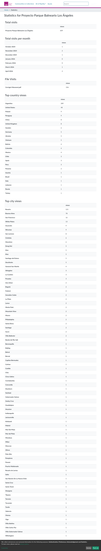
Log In (93, 4)
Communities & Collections (24, 4)
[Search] (76, 4)
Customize (4, 548)
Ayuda (50, 4)
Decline (88, 548)
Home (6, 10)
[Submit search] (87, 4)
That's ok (95, 548)
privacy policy (24, 544)
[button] (90, 4)
